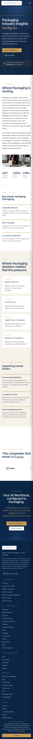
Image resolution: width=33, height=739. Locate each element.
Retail (3, 645)
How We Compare (7, 685)
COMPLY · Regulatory (8, 589)
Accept (16, 735)
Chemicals (5, 615)
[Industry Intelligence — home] (11, 3)
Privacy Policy (21, 731)
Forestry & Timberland (8, 621)
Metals (4, 630)
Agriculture (5, 609)
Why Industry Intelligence (9, 676)
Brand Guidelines (7, 717)
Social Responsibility (8, 711)
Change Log (5, 688)
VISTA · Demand (6, 601)
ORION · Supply (6, 598)
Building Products (7, 612)
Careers (4, 709)
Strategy (4, 668)
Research (5, 665)
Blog (3, 679)
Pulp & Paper (6, 642)
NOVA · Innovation (7, 592)
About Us (4, 706)
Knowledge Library (7, 694)
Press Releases (6, 697)
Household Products (8, 627)
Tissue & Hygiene (7, 648)
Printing (4, 639)
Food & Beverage (7, 618)
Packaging (5, 633)
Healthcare (5, 624)
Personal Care (6, 636)
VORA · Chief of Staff (8, 586)
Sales (3, 656)
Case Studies (6, 682)
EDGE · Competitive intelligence (11, 595)
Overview (5, 583)
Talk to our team (9, 55)
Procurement (6, 659)
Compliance (5, 662)
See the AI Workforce (12, 50)
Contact (4, 714)
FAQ (3, 691)
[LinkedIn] (10, 573)
